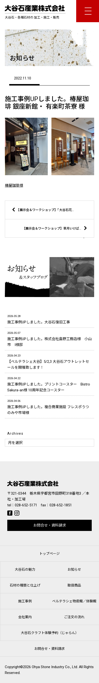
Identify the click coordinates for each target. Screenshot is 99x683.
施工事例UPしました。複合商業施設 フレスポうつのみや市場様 (49, 406)
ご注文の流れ (74, 617)
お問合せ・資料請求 (49, 525)
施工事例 (25, 601)
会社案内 (25, 617)
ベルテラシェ (74, 601)
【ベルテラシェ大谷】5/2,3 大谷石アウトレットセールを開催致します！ (49, 361)
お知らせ (74, 569)
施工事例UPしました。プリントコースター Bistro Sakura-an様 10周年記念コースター (49, 383)
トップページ (49, 554)
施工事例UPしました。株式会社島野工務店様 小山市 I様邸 (49, 338)
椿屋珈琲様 (14, 185)
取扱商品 (74, 585)
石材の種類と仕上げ (25, 585)
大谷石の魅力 (25, 569)
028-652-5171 (26, 505)
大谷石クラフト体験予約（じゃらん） (50, 633)
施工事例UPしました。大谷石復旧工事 (49, 318)
